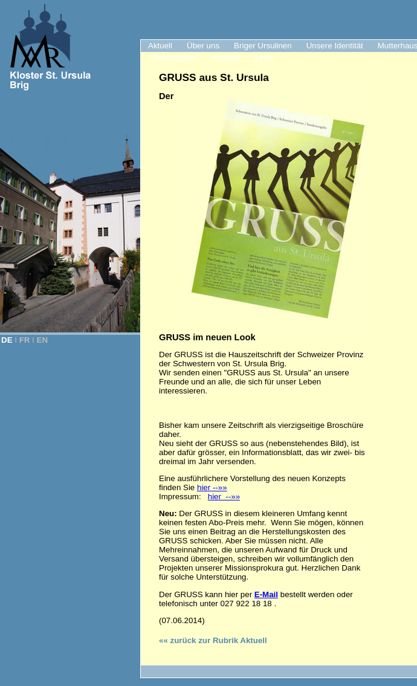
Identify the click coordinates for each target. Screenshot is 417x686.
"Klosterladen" (173, 57)
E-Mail (266, 594)
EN (42, 340)
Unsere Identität (334, 45)
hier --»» (212, 487)
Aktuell (160, 45)
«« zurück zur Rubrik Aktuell (213, 640)
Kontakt (227, 57)
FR (24, 340)
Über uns (203, 45)
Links (264, 57)
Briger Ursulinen (263, 45)
